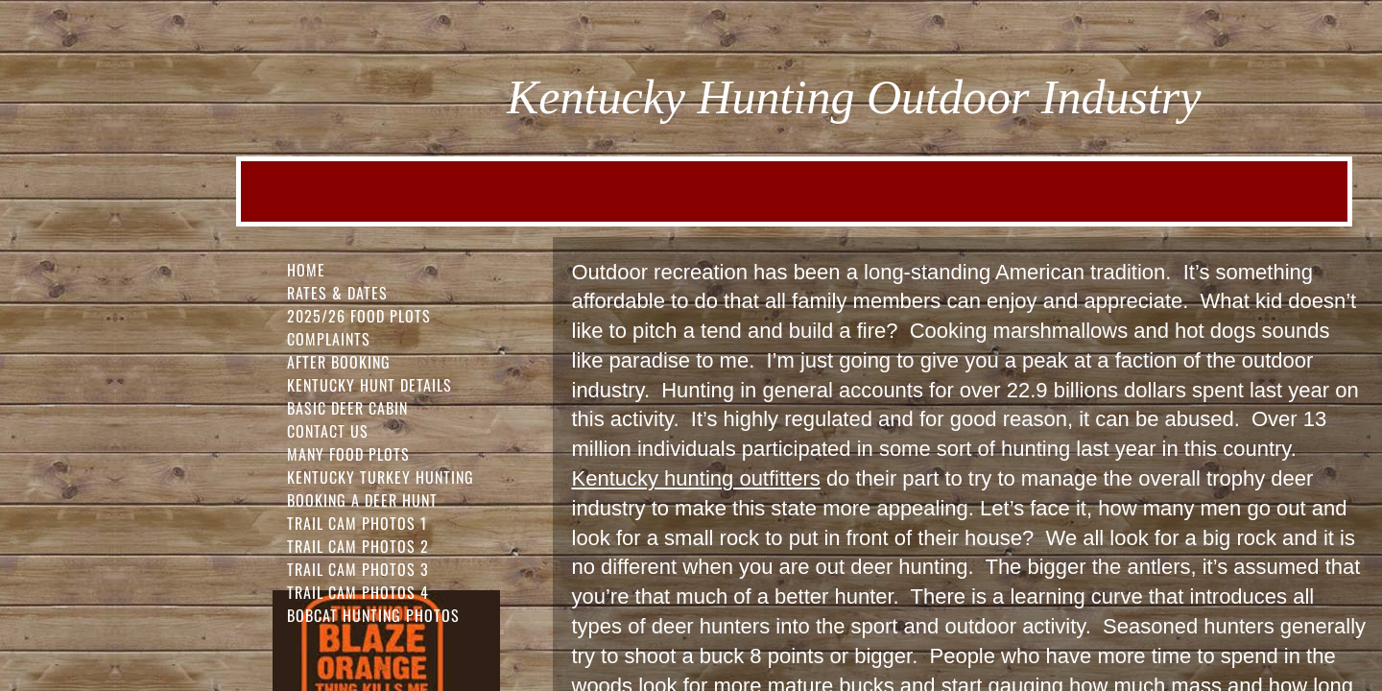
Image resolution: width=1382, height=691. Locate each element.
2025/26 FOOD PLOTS (359, 315)
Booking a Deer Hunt (362, 500)
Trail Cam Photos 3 (358, 569)
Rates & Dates (337, 292)
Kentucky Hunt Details (369, 384)
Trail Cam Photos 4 (358, 592)
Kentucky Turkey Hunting (380, 476)
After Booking (339, 361)
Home (306, 269)
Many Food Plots (348, 453)
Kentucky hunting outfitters (696, 478)
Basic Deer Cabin (347, 407)
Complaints (328, 338)
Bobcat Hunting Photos (373, 615)
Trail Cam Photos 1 (357, 523)
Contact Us (328, 430)
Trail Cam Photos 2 (358, 546)
